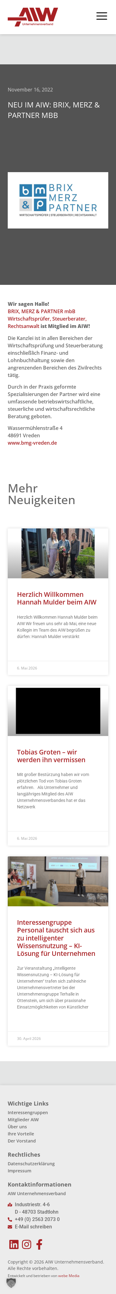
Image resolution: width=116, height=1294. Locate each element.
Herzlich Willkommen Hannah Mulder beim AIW (57, 598)
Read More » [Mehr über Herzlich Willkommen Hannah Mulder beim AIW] (29, 652)
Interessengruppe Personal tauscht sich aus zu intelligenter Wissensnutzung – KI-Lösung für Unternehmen (56, 938)
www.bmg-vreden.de (32, 442)
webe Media (68, 1275)
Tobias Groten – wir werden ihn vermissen (51, 756)
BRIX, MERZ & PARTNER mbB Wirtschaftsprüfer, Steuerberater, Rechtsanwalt (47, 319)
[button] (11, 1283)
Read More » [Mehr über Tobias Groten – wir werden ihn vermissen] (29, 822)
